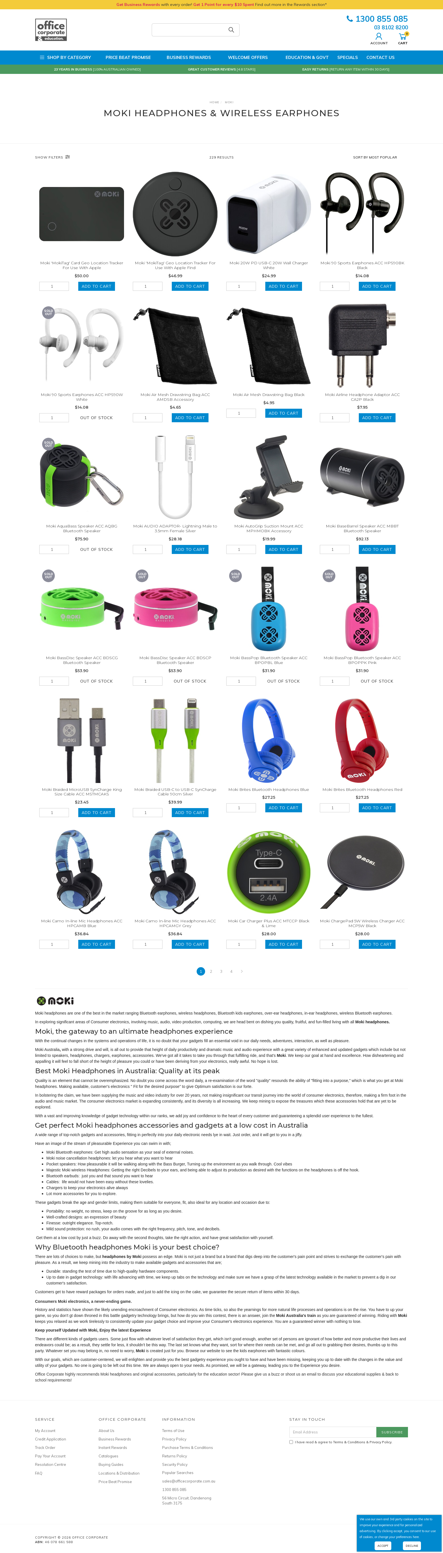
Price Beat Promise (125, 57)
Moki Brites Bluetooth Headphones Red (362, 795)
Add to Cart (97, 286)
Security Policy (175, 1464)
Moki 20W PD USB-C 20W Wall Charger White (268, 265)
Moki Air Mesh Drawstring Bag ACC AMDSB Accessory (175, 403)
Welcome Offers (244, 57)
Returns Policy (174, 1456)
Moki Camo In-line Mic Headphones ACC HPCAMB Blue (81, 929)
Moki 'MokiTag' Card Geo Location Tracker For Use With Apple (81, 265)
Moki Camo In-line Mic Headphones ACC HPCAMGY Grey (175, 929)
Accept (382, 1546)
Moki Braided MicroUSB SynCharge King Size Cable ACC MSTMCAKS (82, 797)
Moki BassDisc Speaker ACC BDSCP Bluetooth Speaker (175, 666)
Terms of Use (173, 1430)
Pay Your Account (50, 1456)
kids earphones (253, 1351)
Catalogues (108, 1456)
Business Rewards (185, 57)
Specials (347, 57)
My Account (45, 1430)
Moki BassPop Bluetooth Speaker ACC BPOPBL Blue (268, 666)
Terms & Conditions (349, 1442)
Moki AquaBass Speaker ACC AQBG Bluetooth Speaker (81, 534)
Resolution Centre (50, 1464)
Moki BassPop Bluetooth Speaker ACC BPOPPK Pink (362, 666)
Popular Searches (178, 1472)
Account (379, 38)
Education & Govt (302, 57)
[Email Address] (333, 1432)
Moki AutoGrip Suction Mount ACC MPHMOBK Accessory (268, 534)
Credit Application (50, 1439)
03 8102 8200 (391, 27)
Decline (412, 1546)
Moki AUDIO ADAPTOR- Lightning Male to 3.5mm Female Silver (175, 534)
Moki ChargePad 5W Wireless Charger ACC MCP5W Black (362, 929)
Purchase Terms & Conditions (187, 1447)
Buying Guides (111, 1464)
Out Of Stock (96, 423)
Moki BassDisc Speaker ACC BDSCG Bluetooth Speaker (82, 666)
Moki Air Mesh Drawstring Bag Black (269, 400)
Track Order (45, 1447)
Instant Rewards (113, 1447)
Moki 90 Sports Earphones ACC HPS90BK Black (362, 265)
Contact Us (380, 57)
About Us (106, 1430)
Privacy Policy (174, 1439)
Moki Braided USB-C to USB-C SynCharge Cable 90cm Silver (175, 797)
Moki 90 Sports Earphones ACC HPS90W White (82, 403)
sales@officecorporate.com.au (187, 1481)
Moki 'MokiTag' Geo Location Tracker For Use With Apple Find (175, 265)
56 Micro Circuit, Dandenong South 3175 (186, 1500)
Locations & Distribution (119, 1473)
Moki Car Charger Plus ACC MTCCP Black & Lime (268, 929)
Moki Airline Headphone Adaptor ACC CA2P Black (362, 403)
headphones (81, 1055)
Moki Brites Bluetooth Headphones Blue (268, 795)
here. (416, 1537)
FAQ (38, 1473)
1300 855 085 (377, 19)
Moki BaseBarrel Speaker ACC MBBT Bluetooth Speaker (362, 534)
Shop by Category (65, 57)
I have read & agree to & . (340, 1442)
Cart (403, 38)
